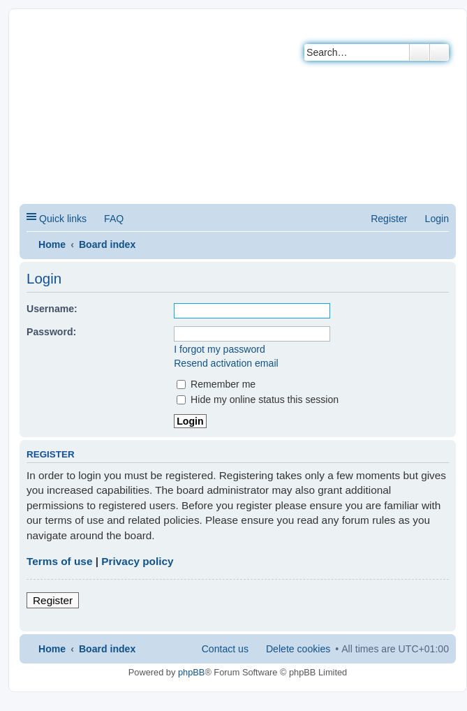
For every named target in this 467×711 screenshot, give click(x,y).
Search (419, 52)
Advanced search (439, 52)
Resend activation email (226, 363)
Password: (51, 331)
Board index (107, 244)
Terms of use (59, 561)
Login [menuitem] (437, 218)
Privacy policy (137, 561)
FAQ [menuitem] (114, 218)
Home (52, 244)
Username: (52, 308)
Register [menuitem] (389, 218)
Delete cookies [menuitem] (298, 648)
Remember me (216, 384)
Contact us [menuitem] (225, 648)
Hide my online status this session (258, 399)
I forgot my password (219, 349)
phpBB (191, 672)
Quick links (63, 218)
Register (53, 600)
